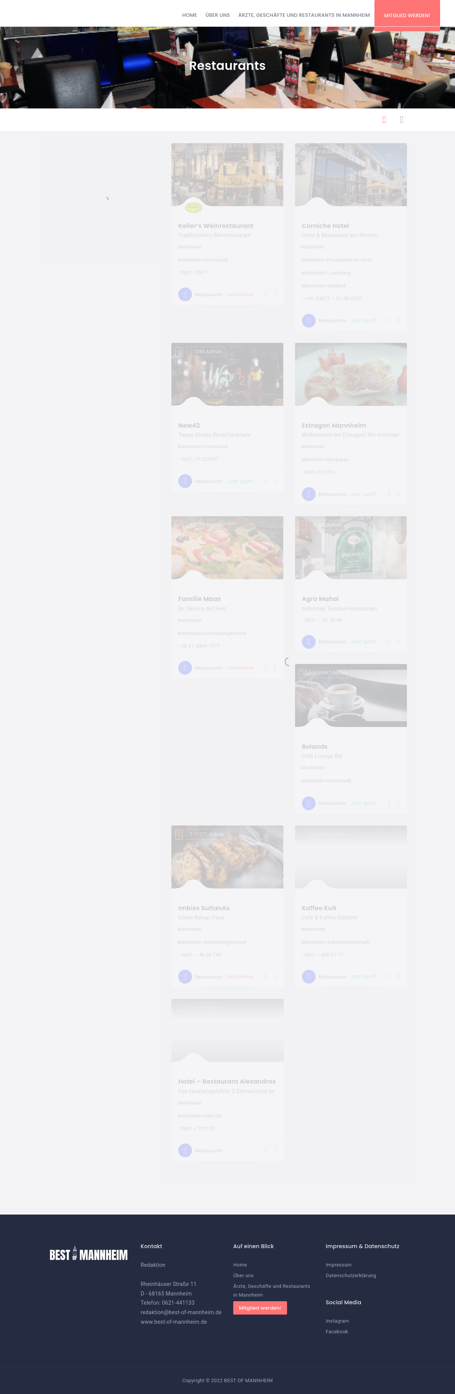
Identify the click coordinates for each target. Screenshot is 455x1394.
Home (189, 15)
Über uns (217, 15)
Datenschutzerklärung (351, 1275)
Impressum (339, 1265)
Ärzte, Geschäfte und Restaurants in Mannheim (304, 15)
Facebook (337, 1331)
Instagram (337, 1321)
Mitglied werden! (407, 15)
